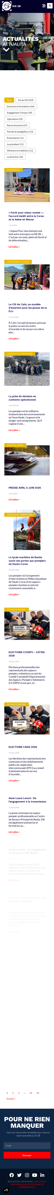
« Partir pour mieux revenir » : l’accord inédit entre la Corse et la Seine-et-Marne (26, 216)
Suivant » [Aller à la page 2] (10, 1098)
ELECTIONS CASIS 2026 (23, 747)
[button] (50, 5)
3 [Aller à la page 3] (18, 1092)
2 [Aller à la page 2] (13, 1092)
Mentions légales (20, 1184)
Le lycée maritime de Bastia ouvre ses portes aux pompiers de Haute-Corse (27, 561)
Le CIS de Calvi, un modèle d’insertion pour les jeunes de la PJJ (28, 308)
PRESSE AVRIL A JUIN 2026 (25, 487)
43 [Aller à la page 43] (37, 1092)
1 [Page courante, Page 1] (7, 1092)
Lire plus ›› (14, 246)
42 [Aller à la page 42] (31, 1092)
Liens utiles (39, 1181)
